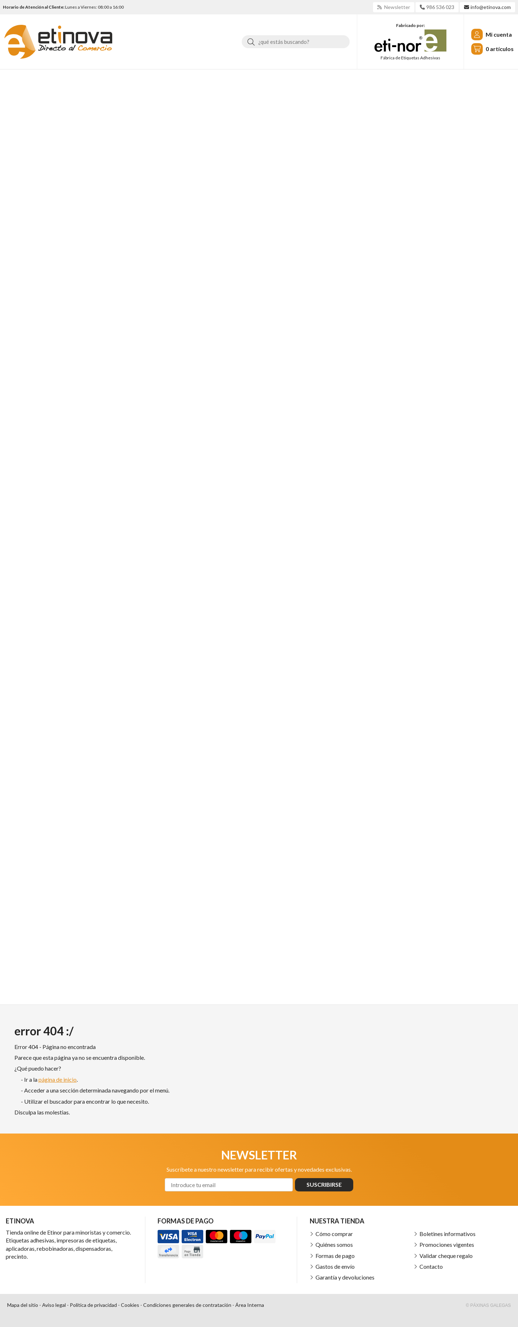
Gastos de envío (335, 1266)
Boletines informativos (447, 1233)
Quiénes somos (334, 1244)
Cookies (130, 1305)
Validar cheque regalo (446, 1255)
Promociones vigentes (446, 1244)
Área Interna (249, 1305)
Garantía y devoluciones (344, 1277)
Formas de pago (335, 1255)
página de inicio (57, 1079)
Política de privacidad (93, 1305)
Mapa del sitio (22, 1305)
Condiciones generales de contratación (187, 1305)
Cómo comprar (334, 1233)
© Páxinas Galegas (488, 1305)
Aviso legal (54, 1305)
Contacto (431, 1266)
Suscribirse (324, 1184)
